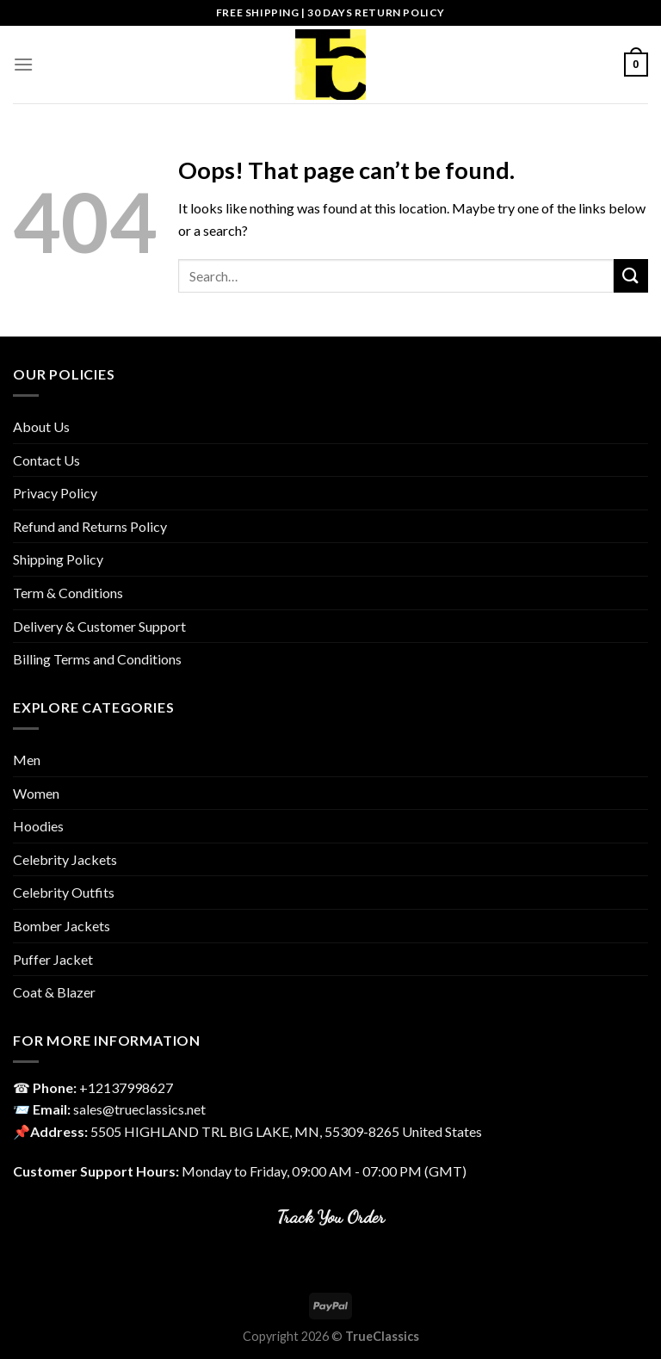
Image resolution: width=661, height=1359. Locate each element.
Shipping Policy (58, 559)
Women (36, 793)
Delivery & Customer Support (99, 626)
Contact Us (46, 460)
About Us (41, 426)
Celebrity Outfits (63, 892)
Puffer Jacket (53, 959)
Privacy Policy (55, 493)
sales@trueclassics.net (139, 1109)
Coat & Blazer (54, 992)
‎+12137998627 (126, 1087)
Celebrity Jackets (65, 859)
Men (26, 759)
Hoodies (38, 826)
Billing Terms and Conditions (97, 659)
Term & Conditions (68, 592)
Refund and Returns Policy (90, 526)
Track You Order (331, 1216)
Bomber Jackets (61, 925)
